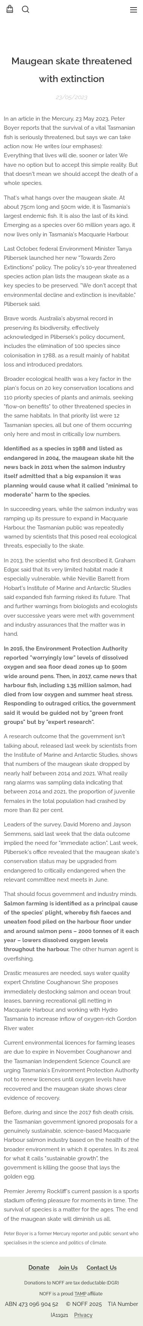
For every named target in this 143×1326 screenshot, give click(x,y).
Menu (133, 9)
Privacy (83, 1315)
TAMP (80, 1293)
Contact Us (102, 1267)
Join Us (68, 1267)
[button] (25, 9)
